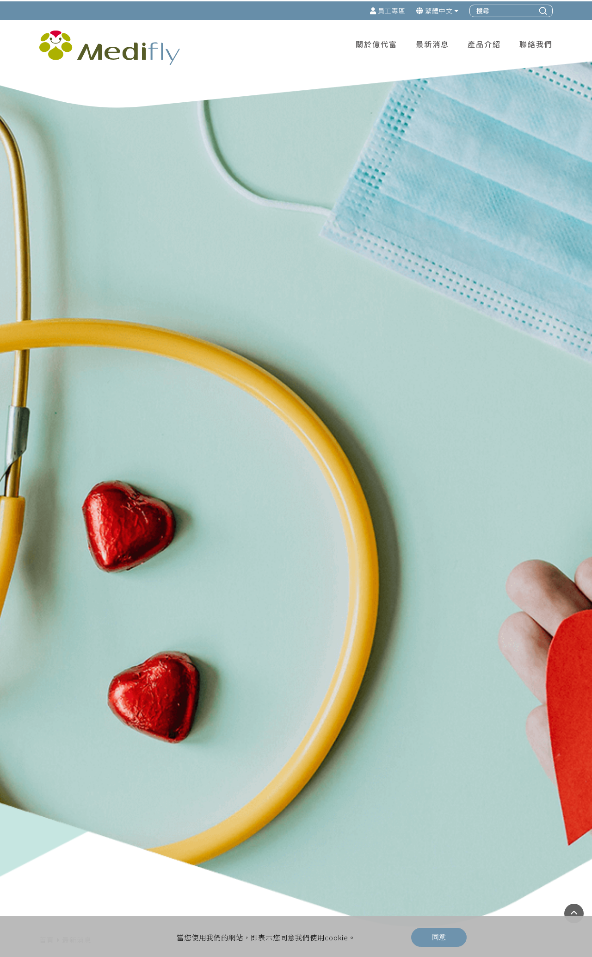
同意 (439, 935)
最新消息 (77, 758)
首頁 (46, 758)
